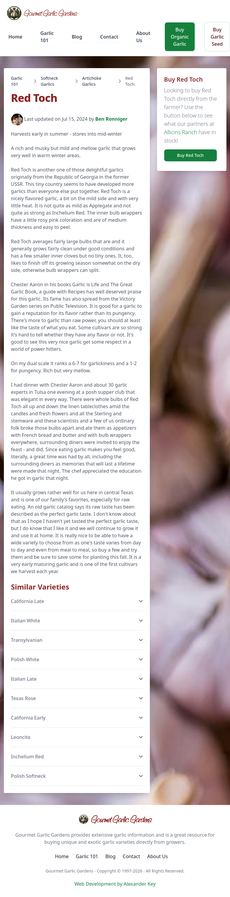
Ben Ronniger (111, 119)
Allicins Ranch (180, 132)
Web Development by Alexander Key (115, 884)
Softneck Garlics (49, 81)
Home (15, 36)
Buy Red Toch (190, 155)
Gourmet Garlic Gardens (115, 819)
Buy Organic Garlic (180, 36)
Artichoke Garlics (91, 81)
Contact (109, 36)
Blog (77, 36)
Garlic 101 (47, 37)
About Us (143, 37)
